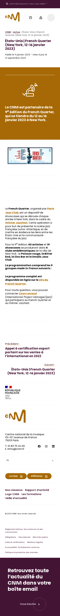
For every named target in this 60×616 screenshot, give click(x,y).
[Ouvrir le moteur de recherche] (26, 4)
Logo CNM (12, 494)
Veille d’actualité (16, 498)
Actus (16, 32)
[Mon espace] (41, 17)
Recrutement (24, 537)
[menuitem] (30, 461)
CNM (8, 32)
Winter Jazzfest (16, 223)
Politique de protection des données (21, 552)
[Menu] (51, 17)
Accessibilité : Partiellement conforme (22, 547)
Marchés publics (40, 537)
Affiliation (36, 476)
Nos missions (14, 490)
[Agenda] (30, 17)
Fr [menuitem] (8, 461)
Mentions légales (35, 542)
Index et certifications (15, 542)
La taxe (13, 476)
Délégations (10, 537)
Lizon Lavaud (28, 294)
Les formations (31, 494)
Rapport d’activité (37, 490)
